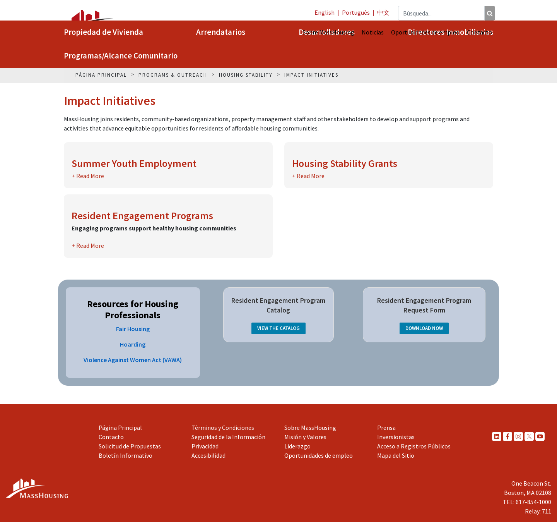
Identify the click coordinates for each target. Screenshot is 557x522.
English (324, 12)
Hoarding (132, 344)
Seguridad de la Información (228, 437)
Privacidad (205, 446)
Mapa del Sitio (395, 455)
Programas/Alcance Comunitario (121, 56)
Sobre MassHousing (328, 32)
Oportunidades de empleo (425, 32)
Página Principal (120, 427)
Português (356, 12)
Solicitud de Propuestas (130, 446)
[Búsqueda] (490, 13)
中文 (383, 12)
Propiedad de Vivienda (103, 32)
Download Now (424, 328)
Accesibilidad (208, 455)
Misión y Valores (305, 437)
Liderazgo (297, 446)
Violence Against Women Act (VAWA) (133, 360)
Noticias (373, 32)
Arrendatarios (220, 32)
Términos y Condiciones (222, 427)
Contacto (479, 32)
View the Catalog (278, 328)
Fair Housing (133, 329)
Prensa (386, 427)
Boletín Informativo (125, 455)
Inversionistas (396, 437)
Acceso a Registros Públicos (414, 446)
